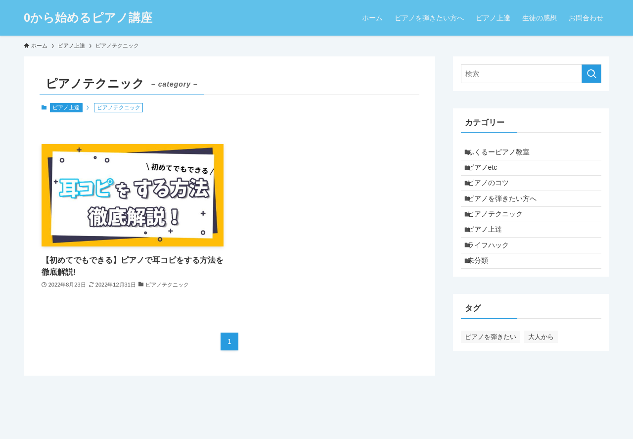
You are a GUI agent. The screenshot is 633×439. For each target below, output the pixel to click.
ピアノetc (488, 175)
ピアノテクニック (501, 237)
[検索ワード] (531, 73)
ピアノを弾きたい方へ (508, 216)
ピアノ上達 (66, 107)
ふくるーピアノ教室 (504, 154)
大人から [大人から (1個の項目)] (541, 377)
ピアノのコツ (494, 195)
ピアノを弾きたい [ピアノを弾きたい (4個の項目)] (490, 377)
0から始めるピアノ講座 (88, 18)
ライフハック (494, 278)
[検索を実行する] (591, 73)
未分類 (483, 298)
